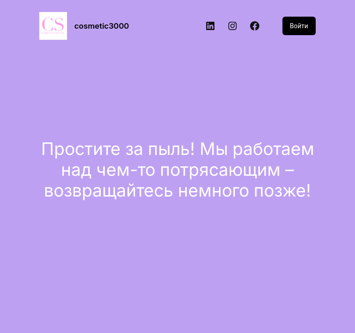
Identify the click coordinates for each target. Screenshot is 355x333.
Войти (299, 26)
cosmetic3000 (101, 26)
